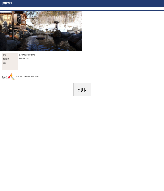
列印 (82, 89)
